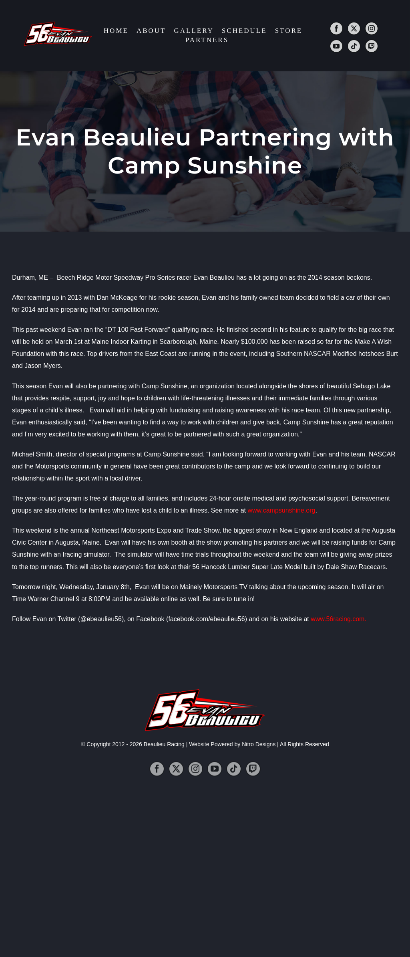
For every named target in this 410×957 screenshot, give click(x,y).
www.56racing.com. (338, 619)
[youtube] (336, 47)
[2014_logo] (58, 24)
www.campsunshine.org (281, 510)
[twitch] (371, 47)
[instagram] (371, 29)
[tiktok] (354, 47)
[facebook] (336, 29)
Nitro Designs (258, 744)
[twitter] (354, 29)
